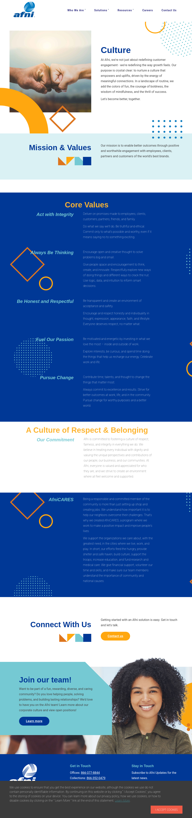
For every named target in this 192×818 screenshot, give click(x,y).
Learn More (122, 800)
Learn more (34, 721)
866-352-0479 (96, 778)
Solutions (100, 10)
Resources (125, 10)
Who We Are (75, 10)
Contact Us (169, 10)
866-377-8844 (90, 773)
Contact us (115, 636)
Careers (147, 10)
